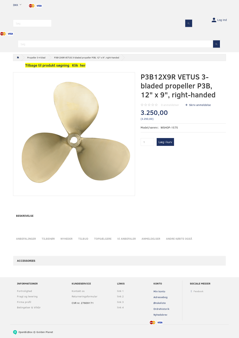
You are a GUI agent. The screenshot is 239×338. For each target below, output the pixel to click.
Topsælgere (102, 238)
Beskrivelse (24, 215)
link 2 (120, 296)
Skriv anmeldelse (199, 105)
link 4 (120, 307)
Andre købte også (179, 238)
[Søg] (188, 23)
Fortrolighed (24, 291)
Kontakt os (78, 291)
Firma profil (24, 302)
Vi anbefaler (126, 238)
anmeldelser (170, 105)
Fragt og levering (27, 296)
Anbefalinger (26, 238)
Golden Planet (44, 332)
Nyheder (66, 238)
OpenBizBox (25, 332)
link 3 (120, 302)
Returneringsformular (84, 296)
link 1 (120, 291)
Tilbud (83, 238)
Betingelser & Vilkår (29, 307)
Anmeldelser (151, 238)
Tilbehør (48, 238)
